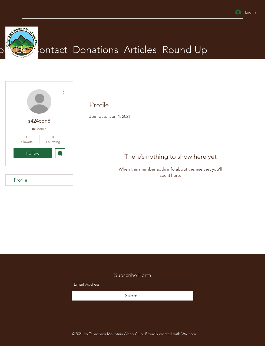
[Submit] (132, 296)
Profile (20, 180)
